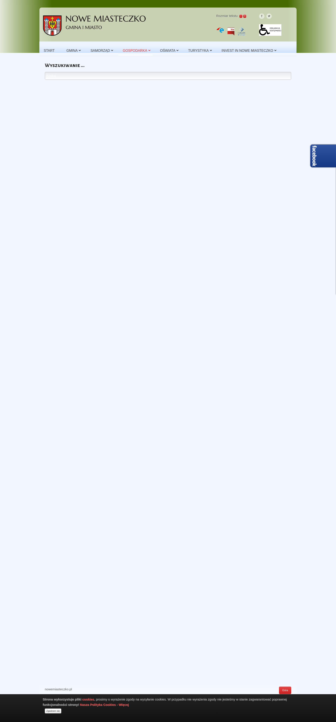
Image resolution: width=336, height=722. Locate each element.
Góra (285, 690)
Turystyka (198, 50)
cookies (88, 699)
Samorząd (100, 50)
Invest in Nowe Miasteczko (247, 50)
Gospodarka (135, 50)
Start (49, 50)
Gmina (72, 50)
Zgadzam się (53, 711)
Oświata (167, 50)
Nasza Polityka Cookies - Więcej (104, 704)
